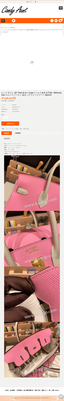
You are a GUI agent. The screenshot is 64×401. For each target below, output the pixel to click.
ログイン (30, 2)
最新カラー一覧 (46, 390)
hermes (12, 27)
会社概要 (12, 390)
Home (7, 390)
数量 (2, 114)
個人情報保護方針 (28, 390)
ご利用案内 (17, 133)
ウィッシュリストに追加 (10, 129)
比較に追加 (24, 129)
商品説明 (6, 133)
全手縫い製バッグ (47, 398)
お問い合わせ (10, 123)
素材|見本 (37, 390)
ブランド (6, 27)
